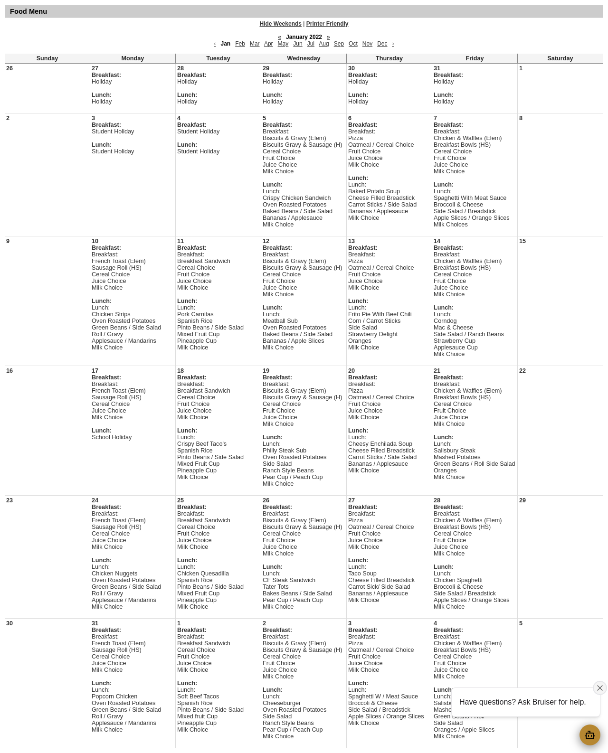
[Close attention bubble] (600, 688)
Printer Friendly (327, 23)
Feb (240, 43)
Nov (367, 43)
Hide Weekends (281, 23)
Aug (324, 43)
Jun (297, 43)
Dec (382, 43)
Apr (268, 43)
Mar (255, 43)
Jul (310, 43)
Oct (353, 43)
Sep (339, 43)
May (283, 43)
